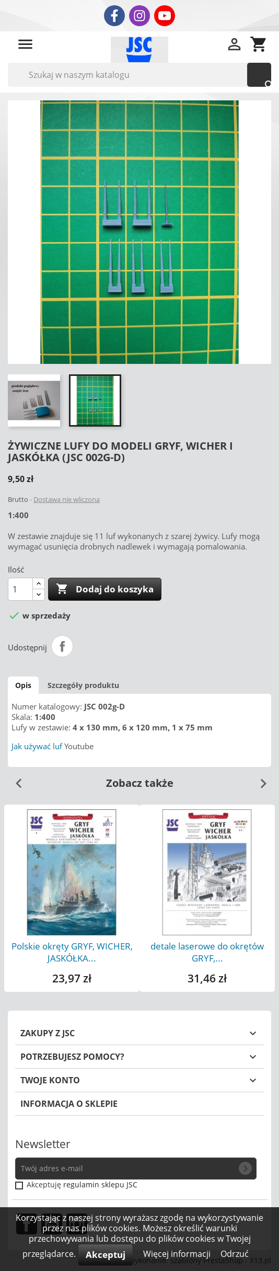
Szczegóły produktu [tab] (83, 685)
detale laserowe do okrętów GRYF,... (207, 952)
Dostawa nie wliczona (66, 499)
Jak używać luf (36, 746)
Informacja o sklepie (69, 1103)
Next (259, 779)
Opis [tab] (23, 685)
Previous (14, 779)
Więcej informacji (178, 1253)
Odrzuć (234, 1253)
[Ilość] (20, 589)
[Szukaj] (139, 75)
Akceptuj (105, 1255)
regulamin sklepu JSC (100, 1184)
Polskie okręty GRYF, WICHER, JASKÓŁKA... (72, 952)
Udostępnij (62, 646)
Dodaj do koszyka (105, 589)
